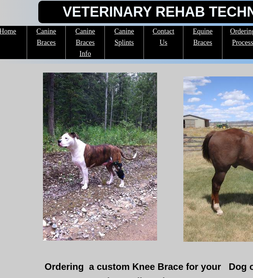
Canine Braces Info (85, 42)
